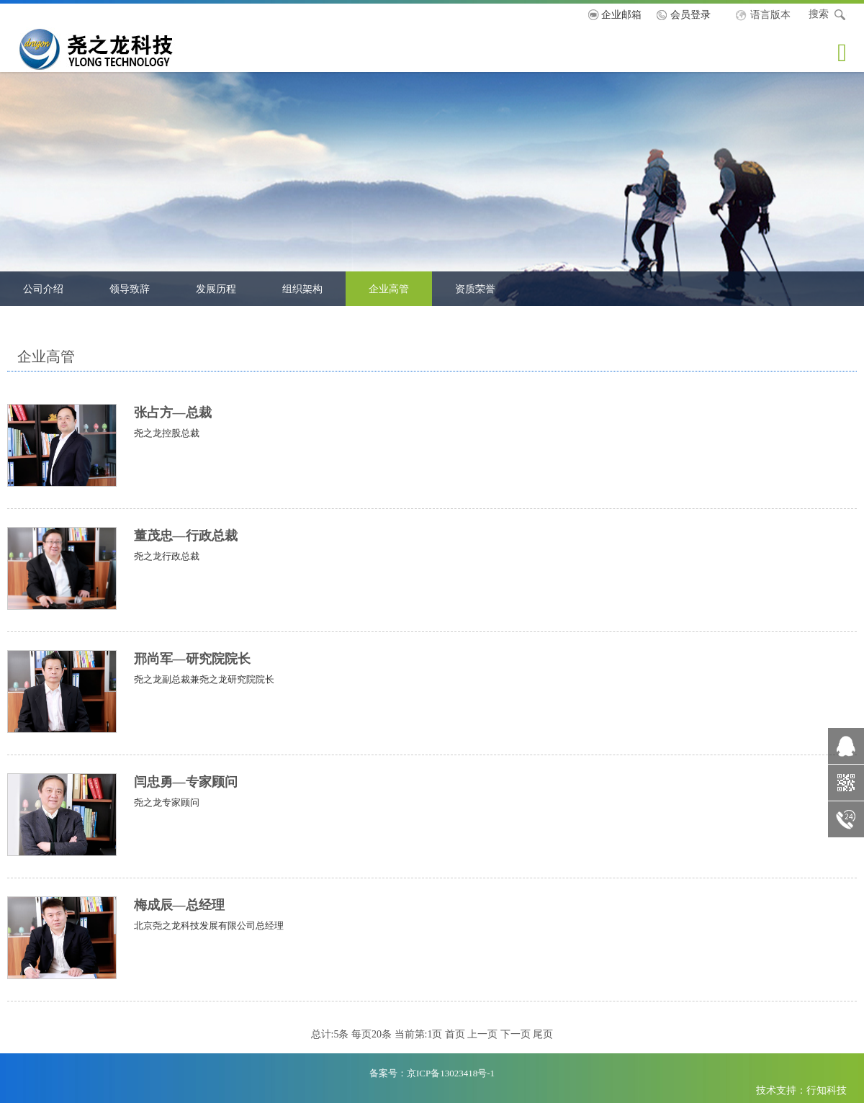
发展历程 (216, 288)
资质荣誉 (475, 288)
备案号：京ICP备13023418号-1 (432, 1073)
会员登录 (690, 14)
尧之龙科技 (120, 48)
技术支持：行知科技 (801, 1090)
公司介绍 (43, 288)
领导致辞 (129, 288)
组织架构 (302, 288)
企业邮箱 (621, 14)
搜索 (828, 15)
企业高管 (389, 288)
